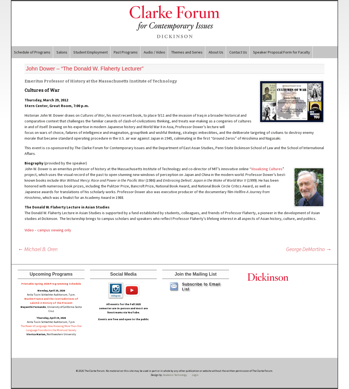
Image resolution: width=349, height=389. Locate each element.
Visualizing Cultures (266, 168)
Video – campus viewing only (48, 230)
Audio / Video (154, 52)
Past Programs (126, 52)
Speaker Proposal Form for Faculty (281, 52)
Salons (61, 52)
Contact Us (238, 52)
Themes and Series (187, 52)
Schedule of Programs (32, 52)
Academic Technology (175, 375)
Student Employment (90, 52)
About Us (216, 52)
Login (195, 375)
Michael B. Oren (38, 249)
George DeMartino (308, 249)
